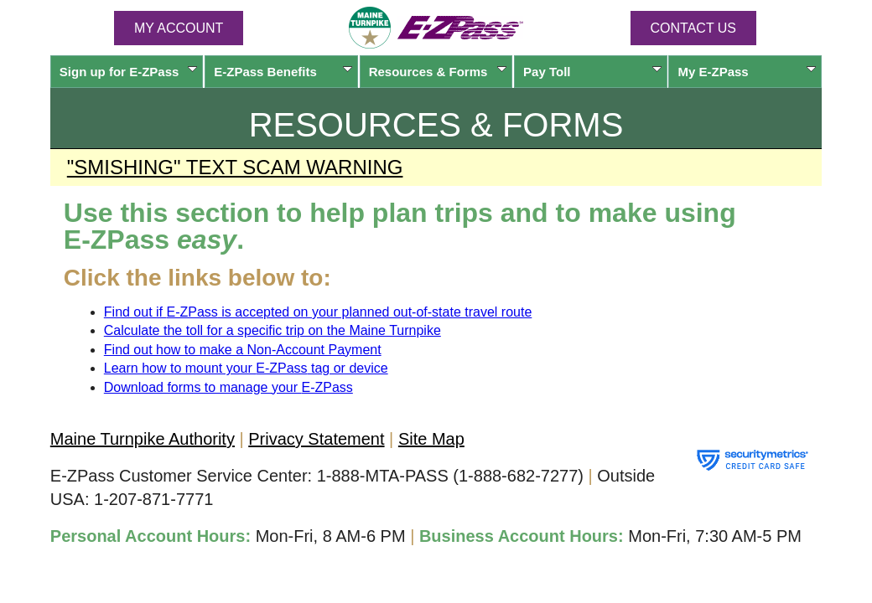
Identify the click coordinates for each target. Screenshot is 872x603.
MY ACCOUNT (178, 28)
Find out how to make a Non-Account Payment (243, 350)
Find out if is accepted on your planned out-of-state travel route (318, 312)
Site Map (431, 439)
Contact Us (694, 28)
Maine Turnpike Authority (142, 439)
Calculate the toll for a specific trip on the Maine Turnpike (272, 330)
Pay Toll (592, 71)
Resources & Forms (438, 71)
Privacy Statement (316, 439)
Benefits (283, 71)
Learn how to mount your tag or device (246, 368)
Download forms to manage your (228, 387)
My (746, 71)
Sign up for (129, 71)
